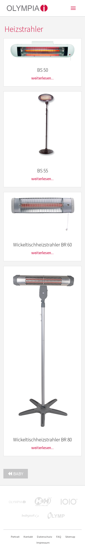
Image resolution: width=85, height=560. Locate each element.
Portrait (15, 536)
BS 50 (42, 70)
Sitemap (70, 536)
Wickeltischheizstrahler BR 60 (42, 245)
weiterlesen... (42, 78)
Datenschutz (44, 536)
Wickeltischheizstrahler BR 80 (42, 440)
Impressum (43, 542)
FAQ (58, 536)
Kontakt (28, 536)
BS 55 (42, 171)
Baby (15, 473)
